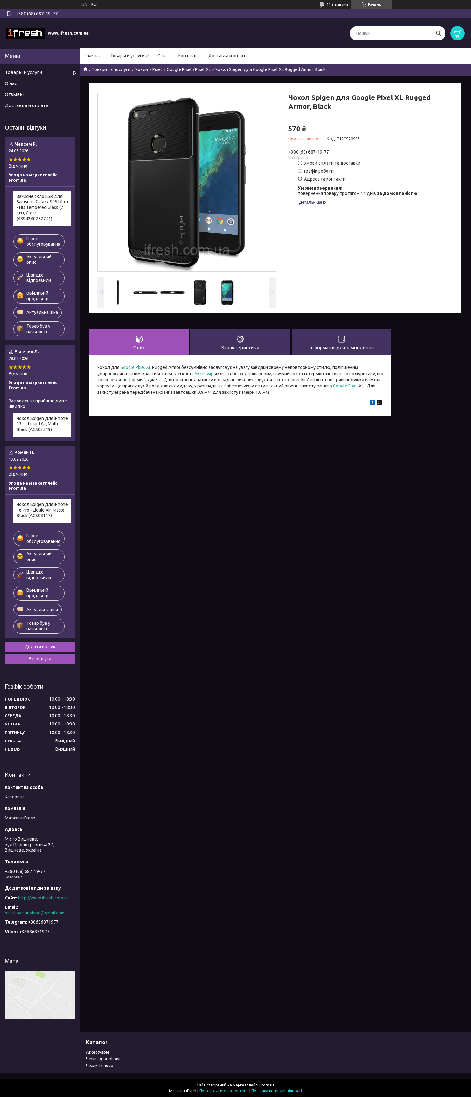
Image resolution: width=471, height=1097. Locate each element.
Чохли (141, 69)
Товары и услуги (127, 55)
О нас (163, 55)
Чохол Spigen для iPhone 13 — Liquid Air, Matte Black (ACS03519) (42, 424)
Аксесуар (204, 373)
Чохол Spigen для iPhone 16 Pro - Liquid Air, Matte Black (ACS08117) (42, 510)
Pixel (157, 69)
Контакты (188, 55)
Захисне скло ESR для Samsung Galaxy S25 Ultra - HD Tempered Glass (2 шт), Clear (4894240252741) (42, 207)
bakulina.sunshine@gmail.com (34, 912)
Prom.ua (267, 1085)
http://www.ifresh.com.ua (43, 897)
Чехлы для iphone (103, 1059)
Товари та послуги (111, 69)
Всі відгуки (40, 658)
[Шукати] (438, 33)
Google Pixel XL (135, 367)
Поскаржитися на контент (223, 1091)
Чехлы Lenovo (99, 1065)
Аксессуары (97, 1052)
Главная (93, 55)
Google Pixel (345, 385)
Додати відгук (40, 646)
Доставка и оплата (228, 55)
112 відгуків (337, 4)
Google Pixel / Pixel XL (189, 69)
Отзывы (14, 94)
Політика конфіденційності (276, 1091)
